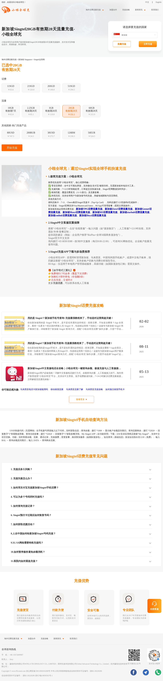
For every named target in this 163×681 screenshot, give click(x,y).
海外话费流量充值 (9, 60)
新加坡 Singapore (25, 60)
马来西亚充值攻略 (94, 389)
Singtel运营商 (39, 60)
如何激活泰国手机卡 (115, 389)
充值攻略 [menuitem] (126, 10)
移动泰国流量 (57, 389)
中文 (147, 2)
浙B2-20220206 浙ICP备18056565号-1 (38, 676)
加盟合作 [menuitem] (113, 10)
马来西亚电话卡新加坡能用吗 (34, 389)
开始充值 (12, 147)
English (158, 2)
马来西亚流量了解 (75, 389)
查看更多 (80, 399)
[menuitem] (95, 10)
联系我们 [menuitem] (155, 10)
